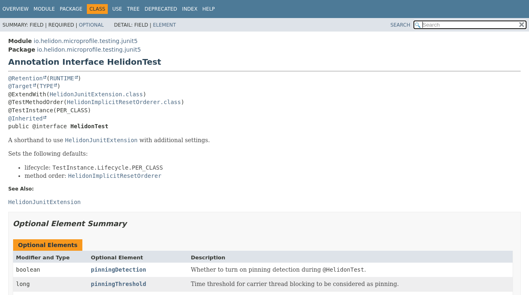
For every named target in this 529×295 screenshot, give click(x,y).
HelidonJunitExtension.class (96, 94)
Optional (91, 25)
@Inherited (25, 118)
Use (117, 9)
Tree (133, 9)
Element (164, 25)
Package (71, 9)
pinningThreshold (118, 284)
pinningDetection (118, 269)
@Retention (25, 78)
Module (44, 9)
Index (190, 9)
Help (208, 9)
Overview (15, 9)
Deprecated (161, 9)
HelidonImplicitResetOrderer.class (124, 102)
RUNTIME (62, 78)
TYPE (46, 86)
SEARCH (401, 25)
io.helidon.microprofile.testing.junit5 (86, 41)
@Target (20, 86)
